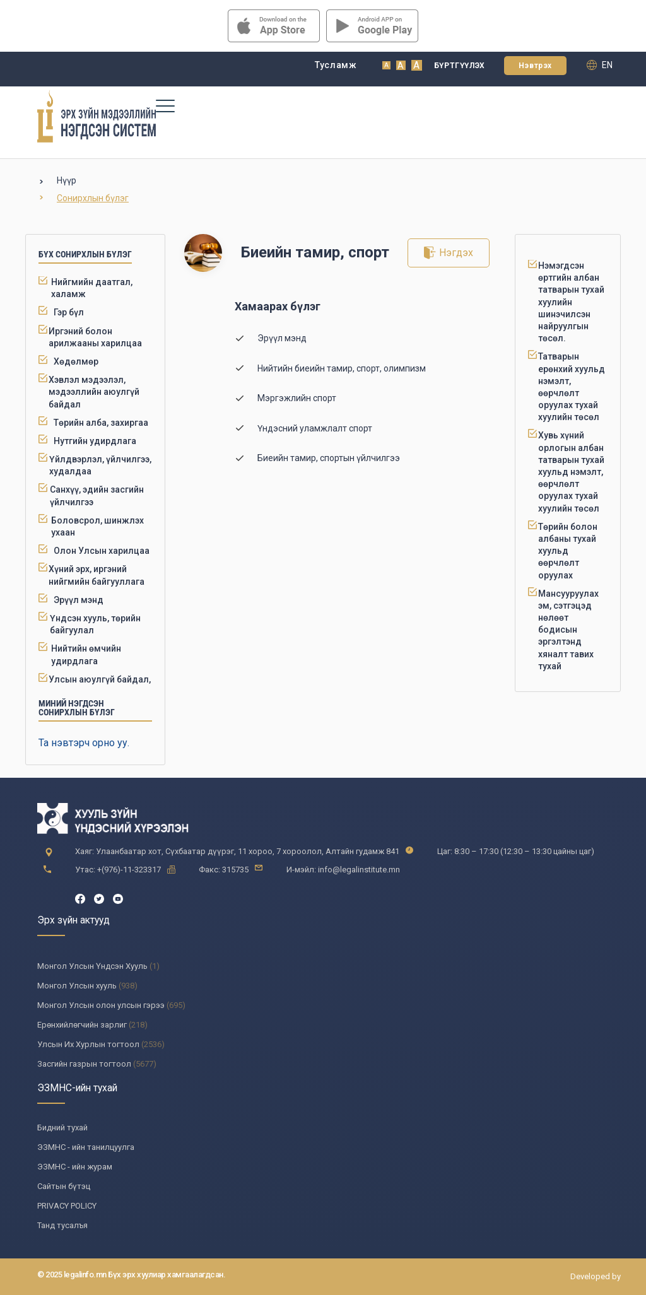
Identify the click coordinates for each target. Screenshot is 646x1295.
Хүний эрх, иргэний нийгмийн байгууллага (96, 575)
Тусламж (336, 65)
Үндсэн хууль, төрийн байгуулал (95, 624)
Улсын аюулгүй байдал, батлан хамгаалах (100, 685)
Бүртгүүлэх (459, 65)
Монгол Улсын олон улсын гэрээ (101, 1005)
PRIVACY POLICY (67, 1205)
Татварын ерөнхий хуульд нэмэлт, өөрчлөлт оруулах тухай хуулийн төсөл (571, 386)
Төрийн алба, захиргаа (101, 423)
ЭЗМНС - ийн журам (74, 1166)
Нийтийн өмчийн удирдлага (86, 654)
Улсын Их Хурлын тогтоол (88, 1044)
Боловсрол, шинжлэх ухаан (97, 526)
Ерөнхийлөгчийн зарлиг (82, 1024)
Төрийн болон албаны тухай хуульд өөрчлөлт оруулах (567, 551)
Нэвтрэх (535, 65)
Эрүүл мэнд (78, 600)
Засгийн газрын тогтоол (84, 1064)
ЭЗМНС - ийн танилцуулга (85, 1147)
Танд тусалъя (62, 1225)
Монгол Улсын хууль (77, 985)
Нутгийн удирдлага (95, 441)
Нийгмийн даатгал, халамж (91, 288)
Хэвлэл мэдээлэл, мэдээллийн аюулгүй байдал (94, 392)
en (600, 65)
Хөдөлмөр (76, 361)
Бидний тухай (62, 1127)
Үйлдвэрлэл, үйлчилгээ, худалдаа (100, 465)
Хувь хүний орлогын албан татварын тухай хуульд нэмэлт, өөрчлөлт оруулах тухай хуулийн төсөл (571, 471)
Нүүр (66, 180)
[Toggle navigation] (165, 105)
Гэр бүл (69, 312)
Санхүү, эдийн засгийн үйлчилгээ (97, 495)
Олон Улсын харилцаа (102, 551)
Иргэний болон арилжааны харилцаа (95, 337)
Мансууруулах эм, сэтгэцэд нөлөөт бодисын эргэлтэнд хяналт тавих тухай (568, 630)
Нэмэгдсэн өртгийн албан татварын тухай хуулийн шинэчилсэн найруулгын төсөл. (571, 302)
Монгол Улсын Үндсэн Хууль (92, 966)
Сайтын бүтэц (63, 1186)
